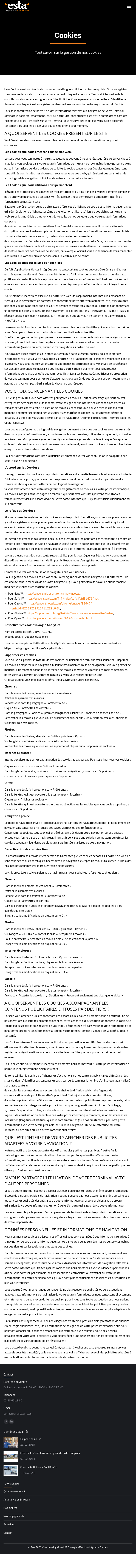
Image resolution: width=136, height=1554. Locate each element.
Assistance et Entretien (17, 1500)
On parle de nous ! (30, 1439)
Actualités (9, 1524)
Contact (8, 1533)
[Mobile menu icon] (128, 6)
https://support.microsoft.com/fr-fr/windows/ (52, 594)
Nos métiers (10, 1508)
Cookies (104, 1547)
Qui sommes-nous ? (14, 1491)
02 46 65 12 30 (13, 1401)
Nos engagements (14, 1516)
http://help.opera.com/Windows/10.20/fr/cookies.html (59, 618)
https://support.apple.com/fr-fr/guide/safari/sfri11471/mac (62, 598)
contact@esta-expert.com (18, 1414)
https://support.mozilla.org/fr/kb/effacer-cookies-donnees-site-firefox (70, 613)
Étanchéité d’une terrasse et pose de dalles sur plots (50, 1453)
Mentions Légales (88, 1547)
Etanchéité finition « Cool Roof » (38, 1467)
